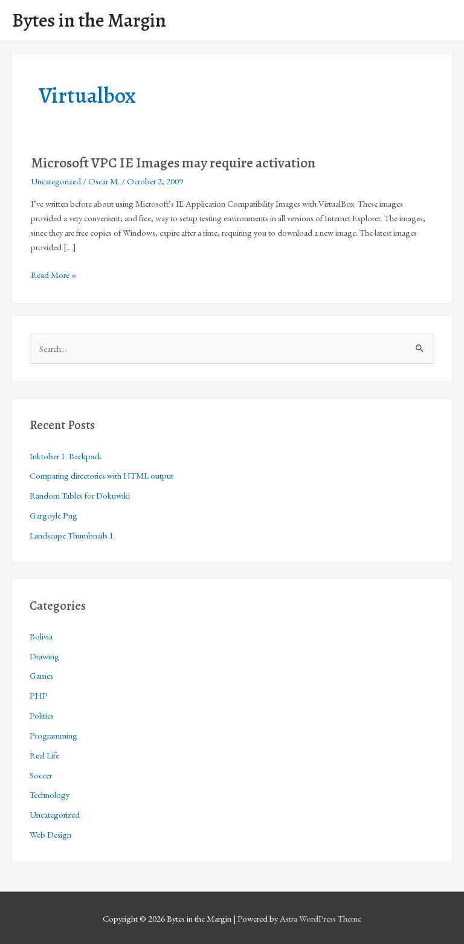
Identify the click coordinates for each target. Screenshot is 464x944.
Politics (42, 715)
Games (41, 675)
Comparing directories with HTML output (101, 475)
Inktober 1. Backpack (66, 456)
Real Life (44, 755)
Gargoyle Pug (53, 515)
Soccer (41, 775)
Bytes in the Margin (89, 20)
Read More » (54, 275)
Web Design (50, 834)
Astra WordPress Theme (320, 918)
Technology (49, 794)
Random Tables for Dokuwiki (80, 495)
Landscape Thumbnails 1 (72, 535)
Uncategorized (56, 181)
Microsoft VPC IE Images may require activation (173, 162)
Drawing (44, 656)
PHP (39, 695)
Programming (53, 735)
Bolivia (41, 636)
